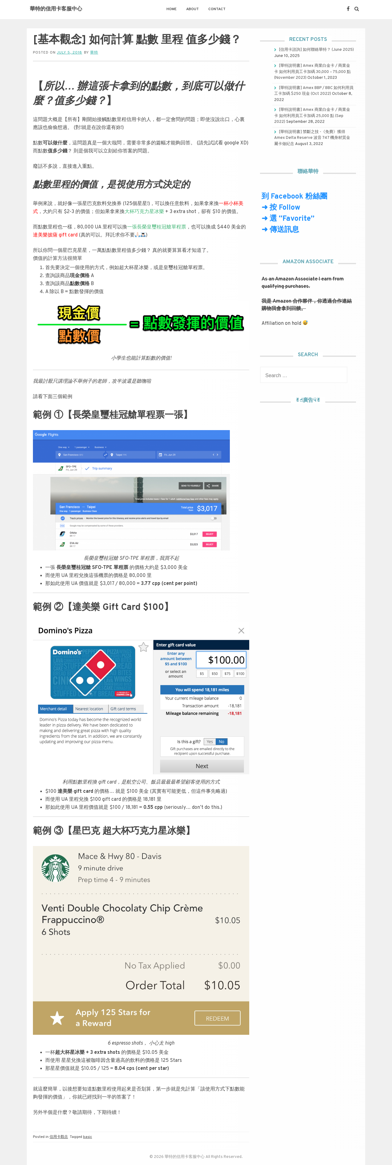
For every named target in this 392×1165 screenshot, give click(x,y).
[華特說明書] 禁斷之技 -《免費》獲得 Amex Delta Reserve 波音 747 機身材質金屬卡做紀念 (312, 138)
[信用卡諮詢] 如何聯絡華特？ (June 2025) (316, 49)
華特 (94, 52)
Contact (217, 9)
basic (87, 1137)
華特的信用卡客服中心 (56, 9)
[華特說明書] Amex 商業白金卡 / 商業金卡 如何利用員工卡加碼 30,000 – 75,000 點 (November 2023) (312, 71)
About (192, 9)
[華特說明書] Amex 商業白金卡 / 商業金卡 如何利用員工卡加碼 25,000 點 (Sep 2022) (312, 115)
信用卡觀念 (59, 1137)
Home (171, 9)
